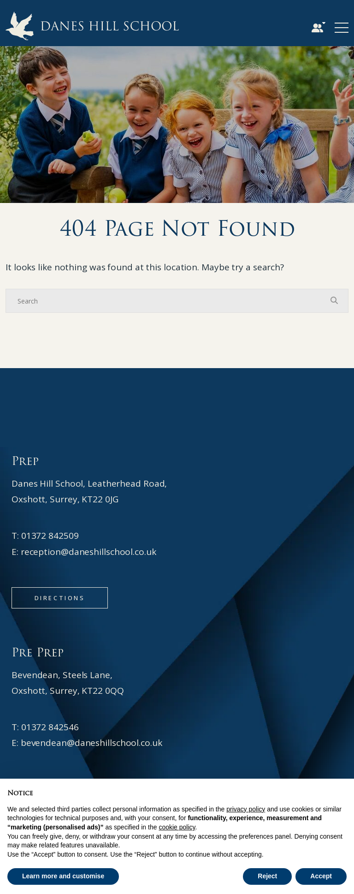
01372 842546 (50, 727)
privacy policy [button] (245, 809)
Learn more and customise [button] (63, 876)
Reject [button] (267, 876)
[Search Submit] (334, 300)
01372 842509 (50, 536)
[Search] (168, 301)
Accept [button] (321, 876)
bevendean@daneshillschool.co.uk (91, 743)
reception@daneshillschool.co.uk (88, 552)
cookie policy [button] (177, 827)
